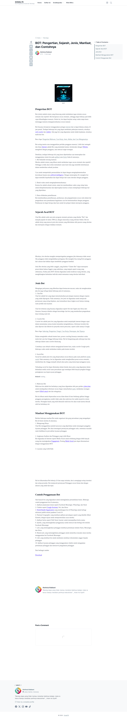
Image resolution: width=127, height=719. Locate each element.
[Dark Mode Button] (107, 3)
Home (39, 3)
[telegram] (31, 57)
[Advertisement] (63, 21)
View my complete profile (24, 702)
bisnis (65, 157)
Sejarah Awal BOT (101, 49)
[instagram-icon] (23, 707)
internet (68, 127)
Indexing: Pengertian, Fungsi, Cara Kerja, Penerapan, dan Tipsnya (64, 331)
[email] (31, 64)
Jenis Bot (98, 52)
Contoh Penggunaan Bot (103, 58)
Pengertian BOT (101, 46)
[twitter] (31, 50)
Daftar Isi (47, 3)
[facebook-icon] (16, 707)
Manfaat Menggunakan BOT (104, 55)
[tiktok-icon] (30, 707)
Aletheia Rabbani (28, 689)
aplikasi (57, 157)
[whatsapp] (31, 53)
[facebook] (31, 46)
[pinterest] (31, 61)
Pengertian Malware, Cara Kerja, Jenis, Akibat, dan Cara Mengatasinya (65, 139)
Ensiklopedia (57, 3)
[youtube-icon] (26, 707)
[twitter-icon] (19, 707)
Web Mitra (69, 3)
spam (74, 389)
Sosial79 (19, 2)
